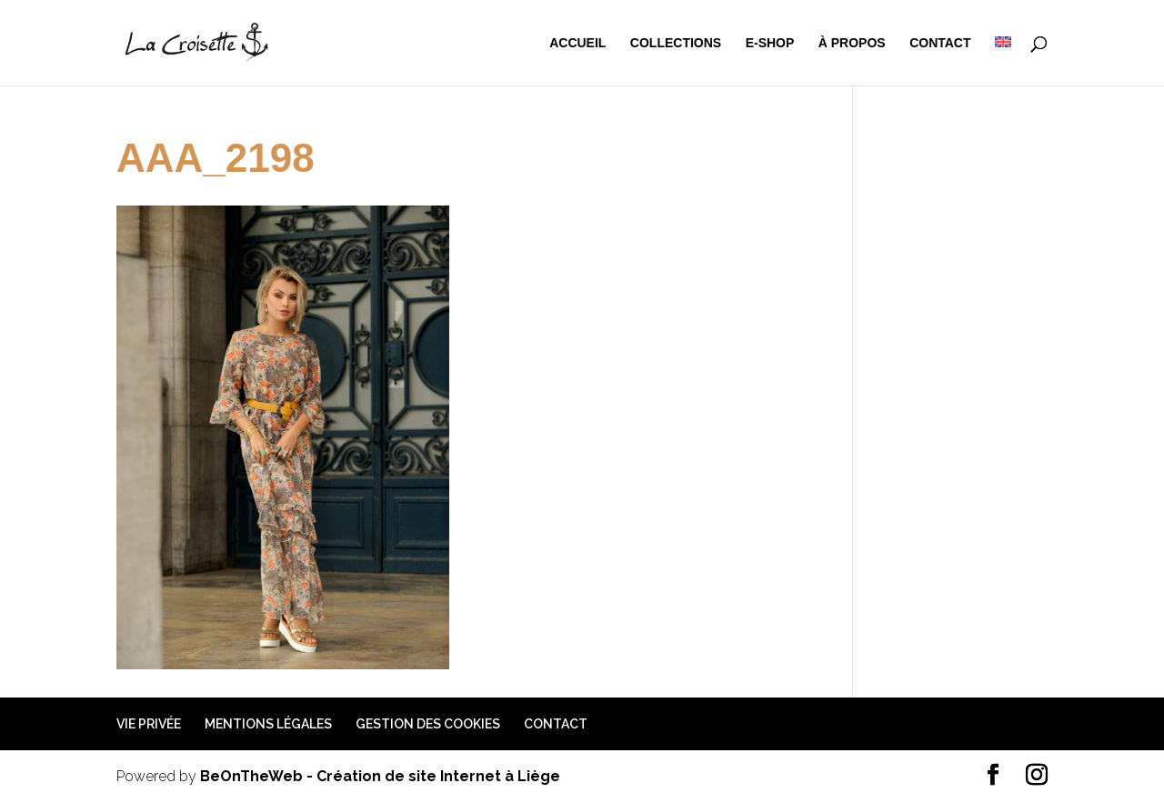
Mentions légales (268, 724)
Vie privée (148, 724)
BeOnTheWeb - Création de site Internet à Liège (380, 776)
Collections (675, 43)
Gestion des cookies (428, 724)
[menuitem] (1003, 60)
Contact (939, 43)
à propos (852, 43)
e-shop (770, 43)
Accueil (577, 43)
